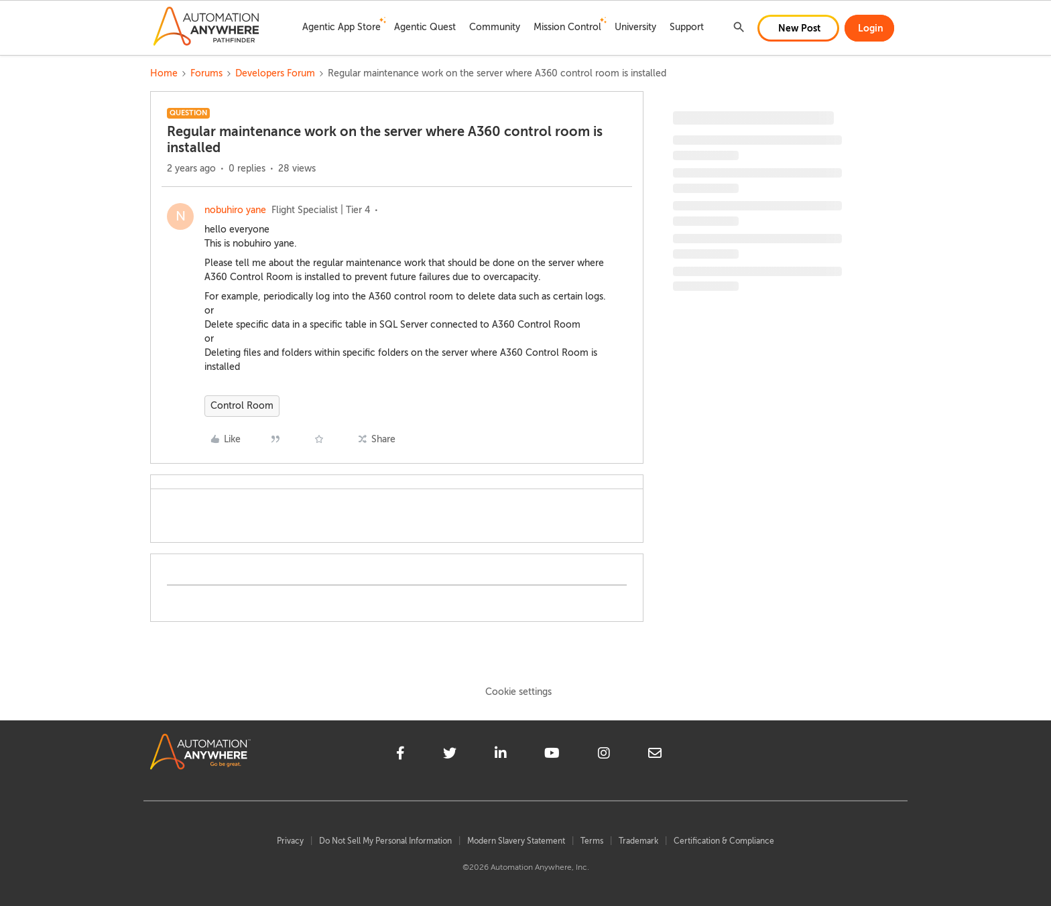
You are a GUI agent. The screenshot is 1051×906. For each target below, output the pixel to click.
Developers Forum (275, 73)
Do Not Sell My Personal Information (385, 841)
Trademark (638, 841)
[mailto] (655, 755)
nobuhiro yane (235, 210)
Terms (591, 841)
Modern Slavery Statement (516, 841)
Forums (206, 73)
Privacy (290, 841)
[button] (798, 28)
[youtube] (552, 755)
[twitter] (449, 755)
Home (164, 73)
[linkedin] (501, 755)
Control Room (241, 406)
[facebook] (400, 755)
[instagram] (604, 755)
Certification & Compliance (724, 841)
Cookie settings (518, 692)
